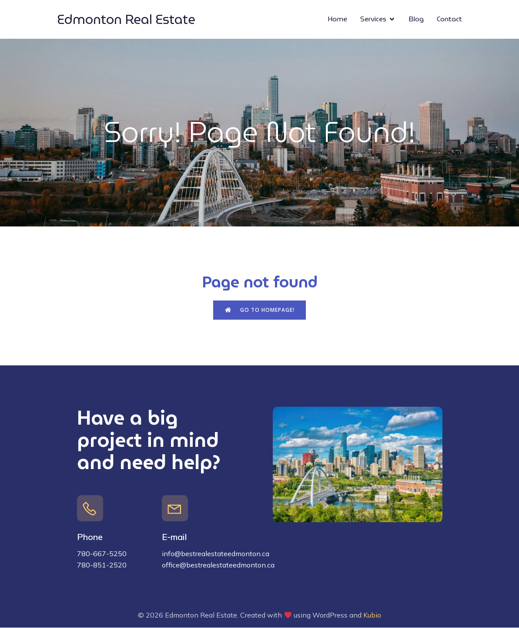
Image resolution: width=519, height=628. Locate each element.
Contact (449, 19)
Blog (416, 19)
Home (337, 19)
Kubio (372, 615)
